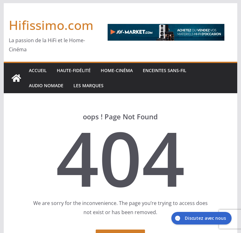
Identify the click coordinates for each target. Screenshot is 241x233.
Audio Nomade (46, 85)
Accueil (38, 70)
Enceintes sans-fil (164, 70)
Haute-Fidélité (74, 70)
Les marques (88, 85)
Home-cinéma (117, 70)
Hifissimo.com (51, 25)
